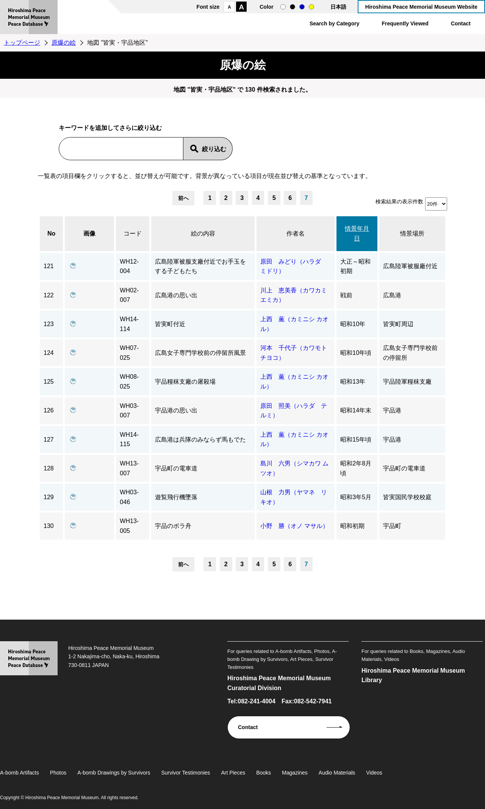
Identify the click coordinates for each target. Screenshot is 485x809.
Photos (58, 773)
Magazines (295, 773)
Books (263, 773)
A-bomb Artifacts (19, 773)
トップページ (22, 42)
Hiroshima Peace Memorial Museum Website (421, 7)
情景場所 (412, 233)
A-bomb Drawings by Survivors (113, 773)
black (292, 6)
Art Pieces (233, 773)
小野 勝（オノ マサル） (294, 526)
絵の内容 (203, 233)
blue (302, 6)
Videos (374, 773)
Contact (461, 23)
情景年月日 (357, 233)
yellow (311, 6)
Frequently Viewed (405, 23)
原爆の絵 (64, 42)
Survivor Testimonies (185, 773)
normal (283, 6)
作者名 (295, 233)
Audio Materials (337, 773)
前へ (183, 198)
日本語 (338, 7)
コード (133, 233)
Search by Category (335, 23)
